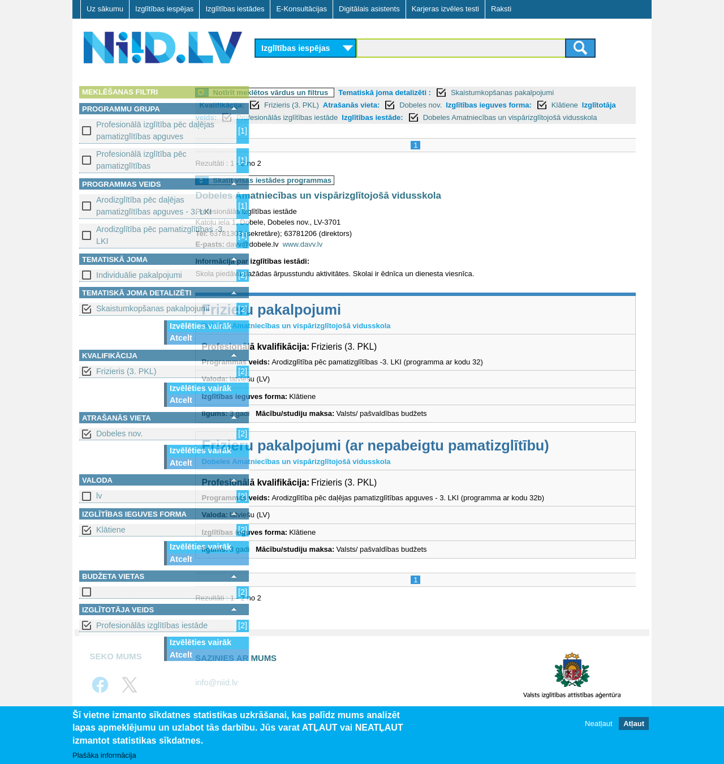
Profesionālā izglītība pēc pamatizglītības (141, 159)
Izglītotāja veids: (359, 117)
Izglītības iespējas (164, 9)
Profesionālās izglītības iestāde (152, 625)
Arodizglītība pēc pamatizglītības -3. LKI (160, 235)
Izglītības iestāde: (544, 117)
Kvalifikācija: (284, 105)
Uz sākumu (105, 9)
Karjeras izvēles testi (445, 9)
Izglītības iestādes (234, 9)
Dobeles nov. (119, 433)
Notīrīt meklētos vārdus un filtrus (333, 92)
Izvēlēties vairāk (200, 326)
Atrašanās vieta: (413, 105)
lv (99, 495)
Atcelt (181, 337)
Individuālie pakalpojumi (139, 275)
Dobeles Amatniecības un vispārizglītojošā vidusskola (380, 208)
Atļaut (633, 724)
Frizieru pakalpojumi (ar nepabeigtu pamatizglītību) (437, 458)
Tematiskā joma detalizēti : (447, 92)
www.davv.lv (365, 256)
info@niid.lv (216, 694)
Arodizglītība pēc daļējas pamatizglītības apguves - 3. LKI (154, 205)
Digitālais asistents (369, 9)
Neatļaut (598, 724)
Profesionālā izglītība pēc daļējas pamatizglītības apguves (155, 130)
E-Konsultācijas (301, 9)
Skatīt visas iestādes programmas (334, 192)
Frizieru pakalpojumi (334, 322)
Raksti (501, 9)
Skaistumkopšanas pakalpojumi (152, 308)
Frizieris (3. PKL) (126, 371)
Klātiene (111, 529)
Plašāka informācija (104, 756)
